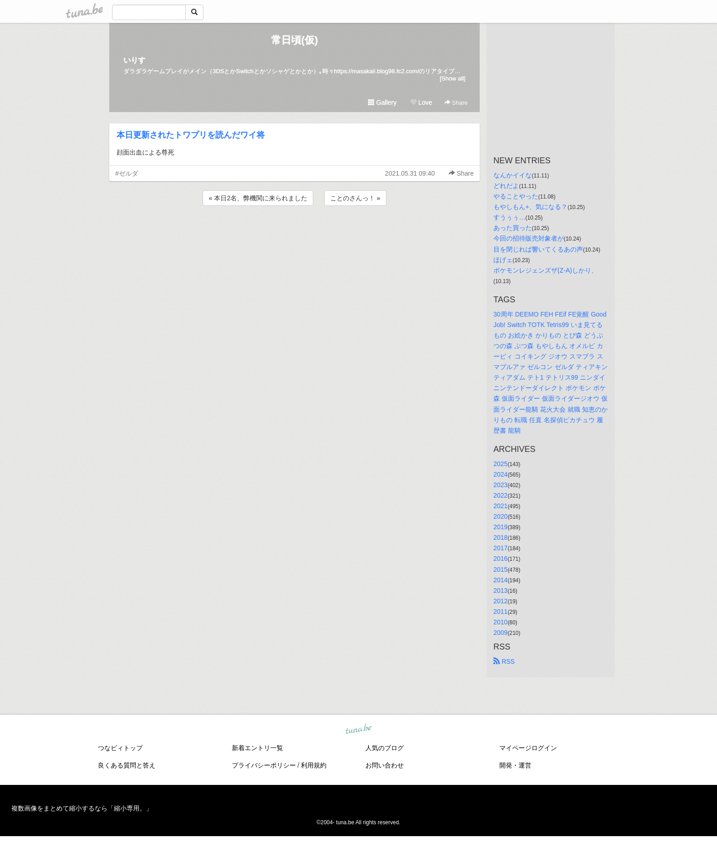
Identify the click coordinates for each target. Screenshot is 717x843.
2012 (500, 601)
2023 (500, 485)
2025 (500, 463)
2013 (500, 590)
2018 (500, 537)
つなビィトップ (120, 748)
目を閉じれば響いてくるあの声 (538, 249)
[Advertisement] (294, 232)
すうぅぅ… (509, 217)
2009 (500, 632)
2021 (500, 506)
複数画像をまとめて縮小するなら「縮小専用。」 (81, 808)
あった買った (512, 227)
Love (421, 102)
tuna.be (358, 729)
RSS (504, 661)
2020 (500, 516)
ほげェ (503, 259)
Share (456, 102)
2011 (500, 611)
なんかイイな (512, 175)
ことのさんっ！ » (355, 198)
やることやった (515, 196)
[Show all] (453, 78)
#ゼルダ (126, 173)
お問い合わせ (384, 765)
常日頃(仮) (294, 40)
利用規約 (313, 765)
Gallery (382, 102)
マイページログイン (528, 748)
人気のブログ (384, 748)
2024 (500, 474)
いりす (134, 60)
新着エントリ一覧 (257, 748)
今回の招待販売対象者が (528, 238)
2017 (500, 548)
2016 (500, 558)
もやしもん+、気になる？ (530, 206)
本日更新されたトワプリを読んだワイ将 (191, 135)
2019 (500, 527)
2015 (500, 569)
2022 (500, 495)
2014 (500, 580)
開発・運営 (515, 765)
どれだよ (506, 185)
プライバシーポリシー (264, 765)
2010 (500, 622)
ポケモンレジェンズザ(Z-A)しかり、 (545, 270)
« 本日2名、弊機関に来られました (258, 198)
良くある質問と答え (126, 765)
